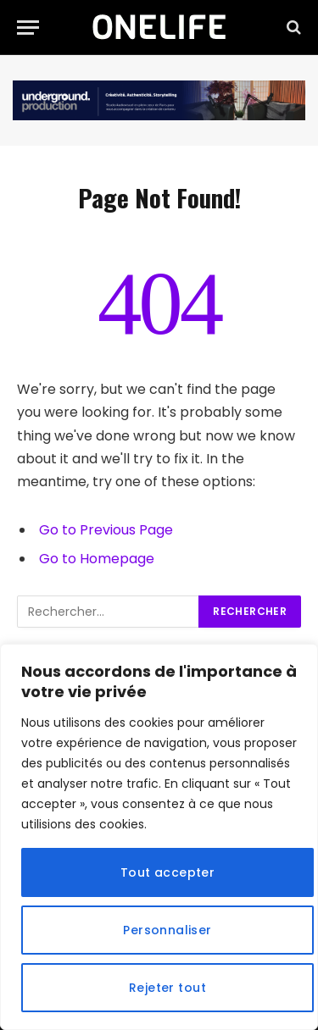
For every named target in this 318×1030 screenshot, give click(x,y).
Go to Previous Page (106, 530)
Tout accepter (167, 872)
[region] (159, 837)
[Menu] (28, 27)
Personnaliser (167, 930)
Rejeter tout (167, 987)
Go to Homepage (96, 558)
